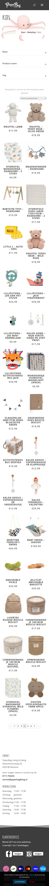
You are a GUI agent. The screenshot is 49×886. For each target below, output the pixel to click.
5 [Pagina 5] (27, 726)
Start (23, 32)
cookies (31, 875)
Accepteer (20, 882)
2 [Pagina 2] (18, 726)
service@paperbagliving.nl (14, 779)
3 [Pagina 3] (21, 726)
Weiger (32, 882)
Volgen (18, 853)
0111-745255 (8, 776)
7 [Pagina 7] (34, 726)
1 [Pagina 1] (14, 726)
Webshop (31, 32)
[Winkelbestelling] (33, 98)
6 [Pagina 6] (31, 726)
